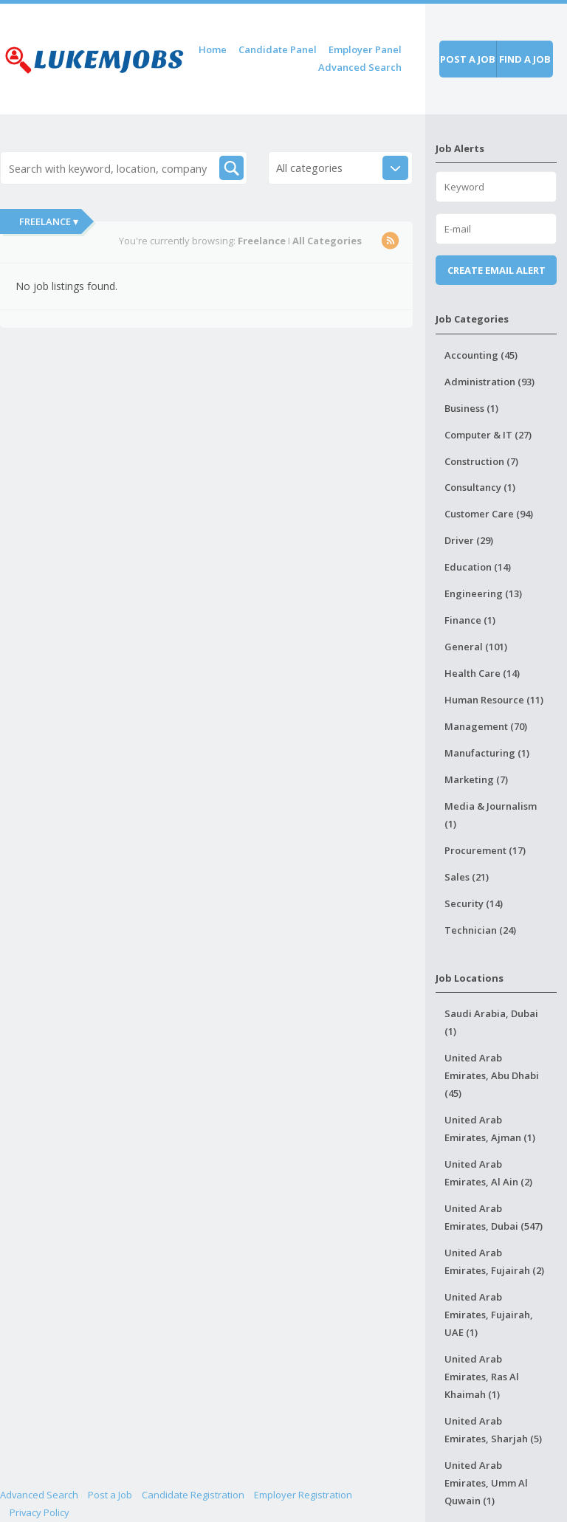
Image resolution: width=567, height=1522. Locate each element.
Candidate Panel (277, 49)
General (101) (475, 646)
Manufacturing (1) (486, 753)
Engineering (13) (483, 593)
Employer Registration (303, 1494)
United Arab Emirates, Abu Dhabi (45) (491, 1075)
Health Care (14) (482, 673)
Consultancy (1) (479, 487)
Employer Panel (365, 49)
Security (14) (473, 903)
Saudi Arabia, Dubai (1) (491, 1022)
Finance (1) (469, 620)
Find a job (525, 59)
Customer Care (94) (488, 513)
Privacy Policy (39, 1512)
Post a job (467, 59)
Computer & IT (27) (488, 434)
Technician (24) (480, 930)
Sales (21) (466, 877)
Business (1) (471, 408)
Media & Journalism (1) (490, 814)
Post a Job (110, 1494)
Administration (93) (489, 381)
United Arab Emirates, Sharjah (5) (493, 1429)
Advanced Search (360, 67)
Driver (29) (468, 540)
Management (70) (485, 726)
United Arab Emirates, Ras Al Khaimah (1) (481, 1376)
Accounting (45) (481, 355)
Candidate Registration (193, 1494)
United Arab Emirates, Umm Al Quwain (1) (486, 1483)
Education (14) (477, 567)
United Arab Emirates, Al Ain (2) (488, 1172)
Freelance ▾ (48, 221)
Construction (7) (481, 461)
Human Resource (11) (493, 699)
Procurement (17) (485, 850)
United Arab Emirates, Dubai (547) (493, 1217)
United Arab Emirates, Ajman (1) (489, 1128)
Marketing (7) (476, 779)
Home (213, 49)
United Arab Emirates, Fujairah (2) (494, 1261)
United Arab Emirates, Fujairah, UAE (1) (488, 1314)
